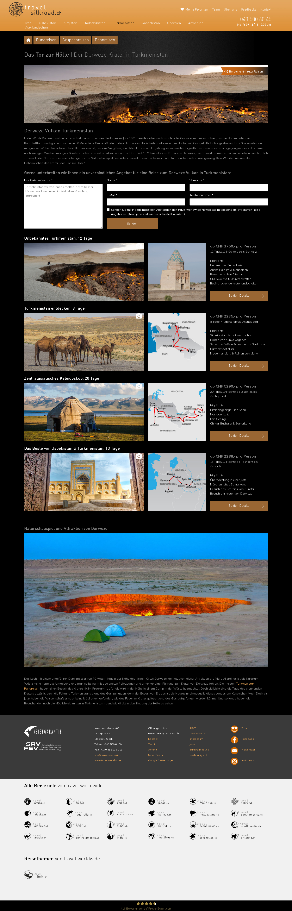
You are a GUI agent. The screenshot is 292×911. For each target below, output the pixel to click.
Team (216, 9)
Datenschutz (197, 733)
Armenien (196, 23)
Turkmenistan (124, 23)
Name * (112, 180)
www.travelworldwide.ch (109, 760)
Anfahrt (152, 749)
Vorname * (197, 180)
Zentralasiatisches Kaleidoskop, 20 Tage (61, 379)
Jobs (192, 744)
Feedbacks (248, 9)
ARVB (193, 728)
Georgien (174, 23)
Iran (28, 23)
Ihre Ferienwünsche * (38, 180)
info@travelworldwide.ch (109, 754)
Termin (152, 744)
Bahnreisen (105, 40)
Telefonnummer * (201, 195)
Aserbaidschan (36, 27)
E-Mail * (112, 195)
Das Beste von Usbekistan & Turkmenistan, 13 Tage (72, 449)
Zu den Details (247, 296)
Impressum (196, 738)
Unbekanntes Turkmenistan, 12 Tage (58, 239)
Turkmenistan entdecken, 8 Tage (54, 309)
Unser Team (155, 754)
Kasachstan (151, 23)
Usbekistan (47, 23)
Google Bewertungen (161, 760)
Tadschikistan (95, 23)
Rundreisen (46, 40)
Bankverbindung (199, 749)
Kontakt (265, 9)
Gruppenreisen (75, 40)
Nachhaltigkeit (198, 754)
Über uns (230, 9)
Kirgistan (70, 23)
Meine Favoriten (196, 9)
